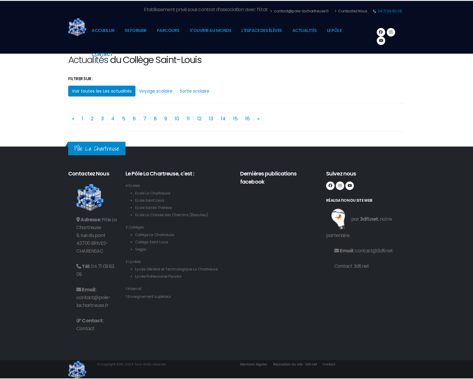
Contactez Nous (351, 11)
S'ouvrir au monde (210, 30)
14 (223, 118)
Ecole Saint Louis (151, 200)
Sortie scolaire (194, 91)
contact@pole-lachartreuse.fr (299, 11)
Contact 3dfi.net (351, 266)
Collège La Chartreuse (157, 234)
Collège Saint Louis (153, 242)
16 (247, 118)
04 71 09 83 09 (389, 11)
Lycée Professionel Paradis (161, 276)
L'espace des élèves (261, 30)
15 (235, 118)
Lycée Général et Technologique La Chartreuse (181, 269)
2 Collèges (136, 227)
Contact (102, 55)
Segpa (141, 249)
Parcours (168, 30)
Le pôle (334, 30)
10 (177, 118)
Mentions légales (255, 364)
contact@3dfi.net (374, 250)
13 (211, 118)
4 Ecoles (133, 185)
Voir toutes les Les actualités (102, 91)
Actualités (304, 30)
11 (188, 118)
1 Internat (134, 288)
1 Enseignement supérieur (150, 296)
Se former (136, 30)
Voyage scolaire (156, 91)
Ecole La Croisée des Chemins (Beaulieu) (175, 214)
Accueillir (103, 30)
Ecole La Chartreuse (154, 193)
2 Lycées (133, 261)
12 (199, 118)
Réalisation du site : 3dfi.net (300, 364)
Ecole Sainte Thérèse (155, 207)
